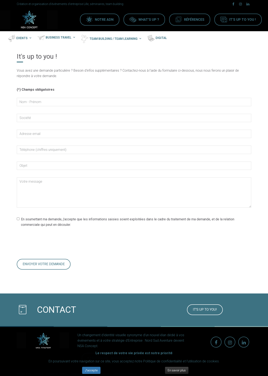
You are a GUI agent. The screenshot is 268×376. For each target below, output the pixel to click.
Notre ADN (104, 20)
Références (194, 20)
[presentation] (48, 243)
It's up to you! (205, 309)
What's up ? (148, 20)
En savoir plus (177, 370)
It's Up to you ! (242, 20)
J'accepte (91, 370)
